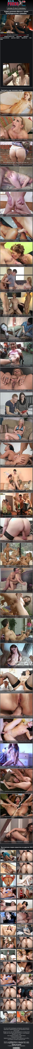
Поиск (15, 8)
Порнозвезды (22, 8)
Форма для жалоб (16, 1044)
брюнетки (24, 38)
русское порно (15, 38)
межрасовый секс (9, 36)
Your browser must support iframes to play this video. (16, 24)
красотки (18, 36)
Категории (10, 8)
